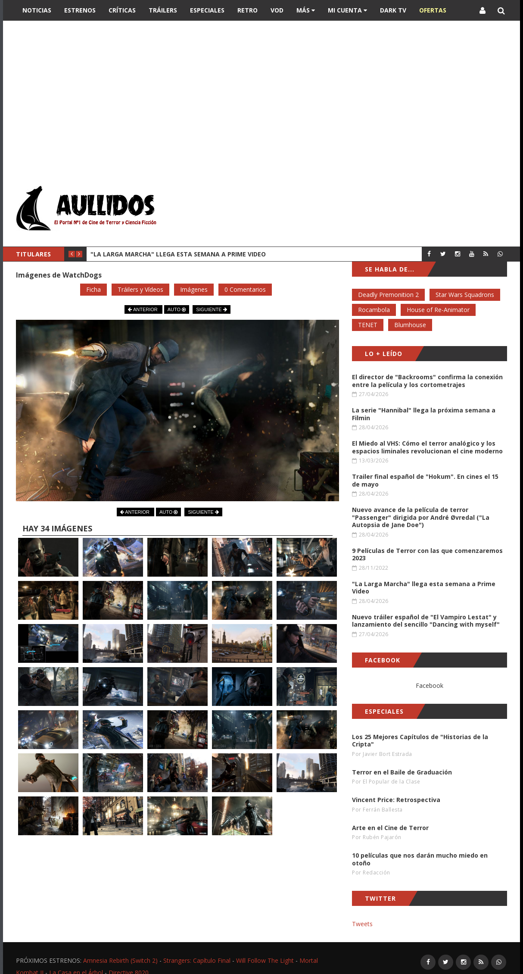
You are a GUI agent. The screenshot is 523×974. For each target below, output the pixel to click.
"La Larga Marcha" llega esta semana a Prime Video (178, 254)
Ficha (93, 289)
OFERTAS (432, 10)
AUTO (177, 309)
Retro (247, 10)
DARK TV (393, 10)
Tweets (362, 924)
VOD (277, 10)
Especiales (207, 10)
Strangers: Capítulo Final (196, 960)
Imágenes (194, 289)
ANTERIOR (143, 309)
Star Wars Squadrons (465, 294)
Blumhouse (410, 325)
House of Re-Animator (438, 310)
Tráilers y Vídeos (140, 289)
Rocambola (374, 310)
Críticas (122, 10)
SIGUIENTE (211, 309)
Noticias (36, 10)
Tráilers (163, 10)
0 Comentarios (245, 289)
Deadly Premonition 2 (388, 294)
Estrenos (80, 10)
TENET (367, 325)
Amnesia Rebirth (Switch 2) (120, 960)
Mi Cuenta (347, 10)
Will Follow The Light (265, 960)
